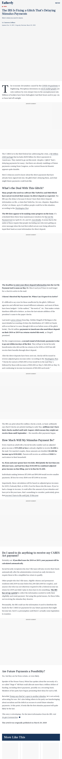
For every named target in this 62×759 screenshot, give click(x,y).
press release (16, 320)
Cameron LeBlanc (9, 23)
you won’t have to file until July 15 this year (21, 495)
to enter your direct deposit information (30, 285)
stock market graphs (49, 89)
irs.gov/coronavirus (10, 717)
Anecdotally (36, 220)
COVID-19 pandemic (50, 86)
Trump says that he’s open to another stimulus (28, 696)
